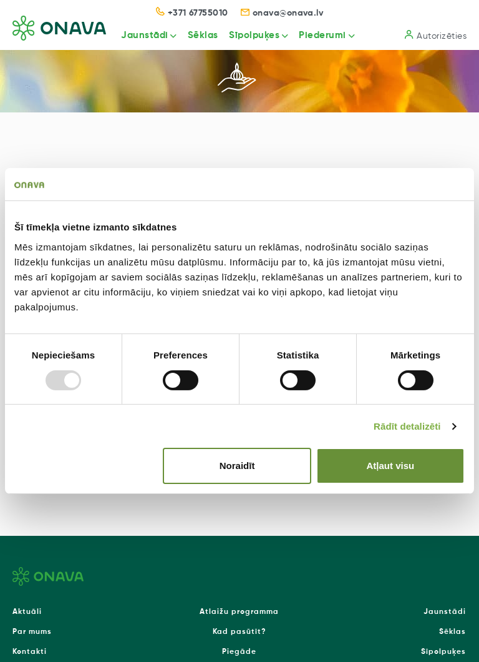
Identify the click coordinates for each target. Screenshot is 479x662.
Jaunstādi (144, 35)
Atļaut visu (391, 465)
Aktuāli (27, 612)
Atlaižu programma (239, 612)
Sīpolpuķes (254, 35)
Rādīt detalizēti (407, 426)
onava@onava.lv (282, 13)
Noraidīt (237, 465)
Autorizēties (436, 35)
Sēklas (203, 35)
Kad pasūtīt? (239, 632)
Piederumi (322, 35)
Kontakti (29, 652)
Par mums (32, 632)
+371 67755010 (192, 13)
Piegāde (239, 652)
